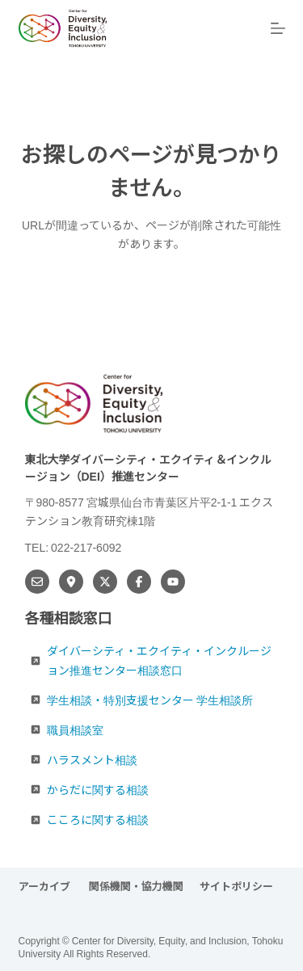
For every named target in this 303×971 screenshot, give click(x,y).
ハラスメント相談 (92, 759)
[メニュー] (278, 28)
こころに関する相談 (98, 819)
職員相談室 (75, 729)
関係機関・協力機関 (136, 886)
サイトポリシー (236, 886)
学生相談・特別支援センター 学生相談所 (150, 699)
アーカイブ (46, 886)
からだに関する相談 (98, 789)
